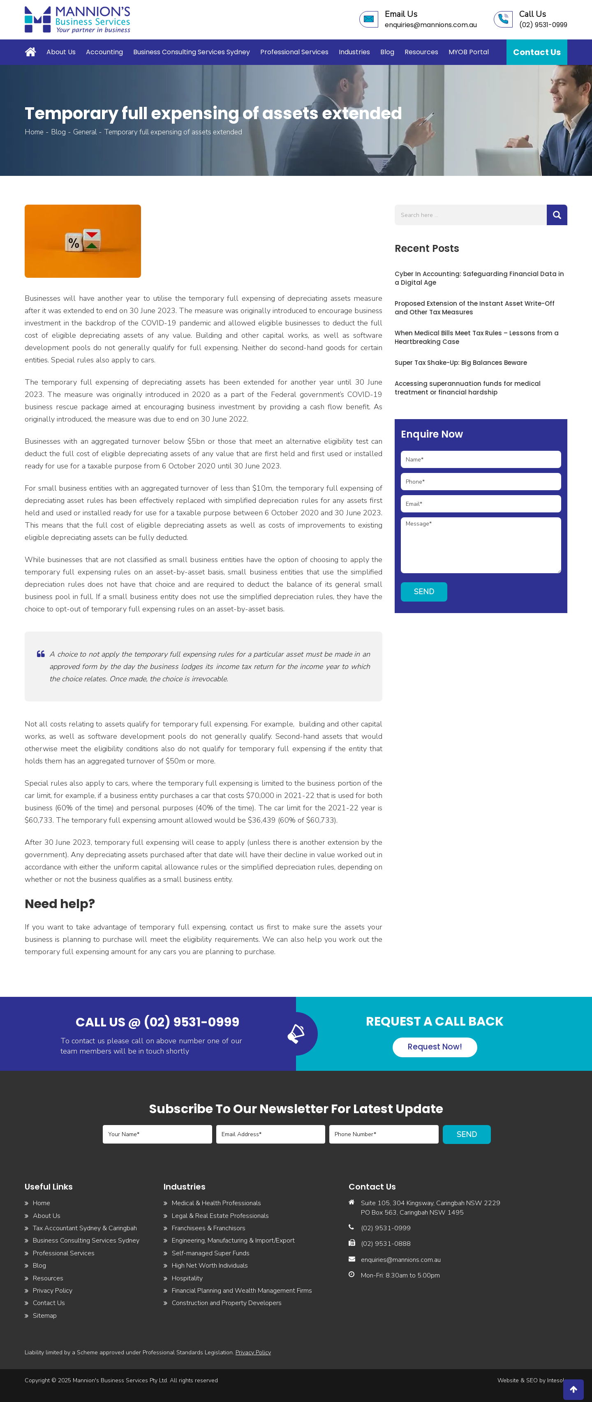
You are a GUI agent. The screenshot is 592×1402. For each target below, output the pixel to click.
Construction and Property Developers (227, 1302)
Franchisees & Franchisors (208, 1228)
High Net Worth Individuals (210, 1265)
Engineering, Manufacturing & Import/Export (233, 1240)
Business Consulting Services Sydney (191, 52)
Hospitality (187, 1278)
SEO (532, 1380)
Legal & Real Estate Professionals (220, 1215)
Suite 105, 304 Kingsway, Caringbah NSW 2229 (430, 1203)
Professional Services (294, 52)
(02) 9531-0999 (386, 1228)
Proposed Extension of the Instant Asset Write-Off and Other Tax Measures (475, 307)
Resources (421, 52)
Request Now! (435, 1046)
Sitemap (45, 1315)
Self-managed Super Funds (211, 1253)
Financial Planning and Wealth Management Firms (242, 1290)
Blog (387, 52)
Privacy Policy (52, 1290)
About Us (61, 52)
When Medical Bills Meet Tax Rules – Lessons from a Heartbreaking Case (477, 337)
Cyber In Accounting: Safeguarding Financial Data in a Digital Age (479, 278)
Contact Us (537, 52)
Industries (354, 52)
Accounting (104, 52)
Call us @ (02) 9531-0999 (157, 1022)
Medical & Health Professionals (216, 1203)
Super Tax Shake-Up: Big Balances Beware (461, 362)
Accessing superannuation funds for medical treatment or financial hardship (468, 388)
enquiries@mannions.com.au (401, 1259)
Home (32, 50)
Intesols (557, 1380)
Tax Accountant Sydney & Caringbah (85, 1228)
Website (508, 1380)
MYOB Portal (469, 52)
